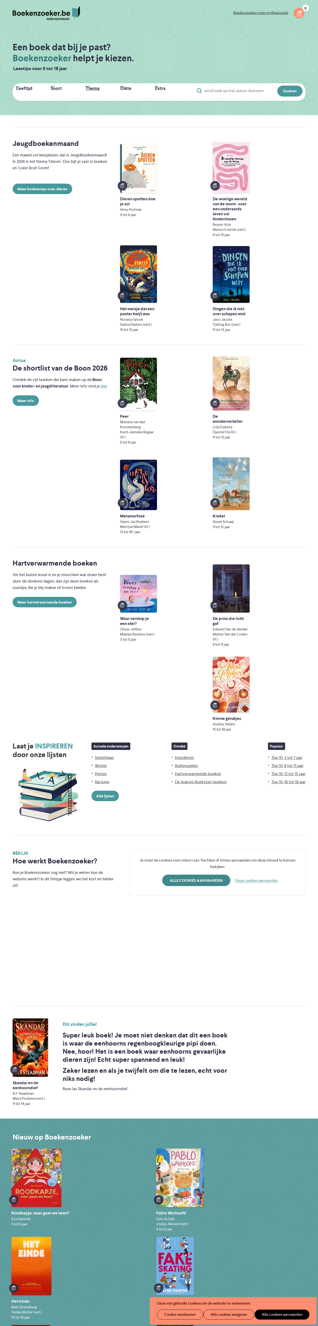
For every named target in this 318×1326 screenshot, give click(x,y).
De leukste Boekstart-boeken (201, 510)
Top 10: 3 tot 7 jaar (287, 486)
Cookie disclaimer (290, 1218)
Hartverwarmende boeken (198, 502)
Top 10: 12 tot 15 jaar (288, 502)
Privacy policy (293, 1213)
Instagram (301, 1234)
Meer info (25, 303)
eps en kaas (233, 1286)
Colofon (184, 1236)
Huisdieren (184, 486)
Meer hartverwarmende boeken (44, 415)
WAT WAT (155, 1279)
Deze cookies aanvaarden (256, 608)
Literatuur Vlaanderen (283, 1266)
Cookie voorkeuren (178, 1314)
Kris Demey (189, 1286)
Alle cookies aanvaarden (196, 608)
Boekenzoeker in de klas (133, 1221)
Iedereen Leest (181, 1266)
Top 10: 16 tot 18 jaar (288, 510)
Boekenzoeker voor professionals (260, 12)
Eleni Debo (148, 1286)
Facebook (294, 1234)
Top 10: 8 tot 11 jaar (287, 494)
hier (104, 289)
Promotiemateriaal (128, 1244)
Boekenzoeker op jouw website (204, 1221)
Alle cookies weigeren (224, 1314)
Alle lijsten (105, 524)
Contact (184, 1244)
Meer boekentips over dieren (42, 187)
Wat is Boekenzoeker (130, 1214)
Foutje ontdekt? (191, 1214)
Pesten (101, 502)
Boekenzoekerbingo (129, 1236)
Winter (101, 494)
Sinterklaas (104, 486)
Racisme (102, 510)
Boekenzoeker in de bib (132, 1229)
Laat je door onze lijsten (43, 479)
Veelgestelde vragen (129, 1252)
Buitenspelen (186, 494)
